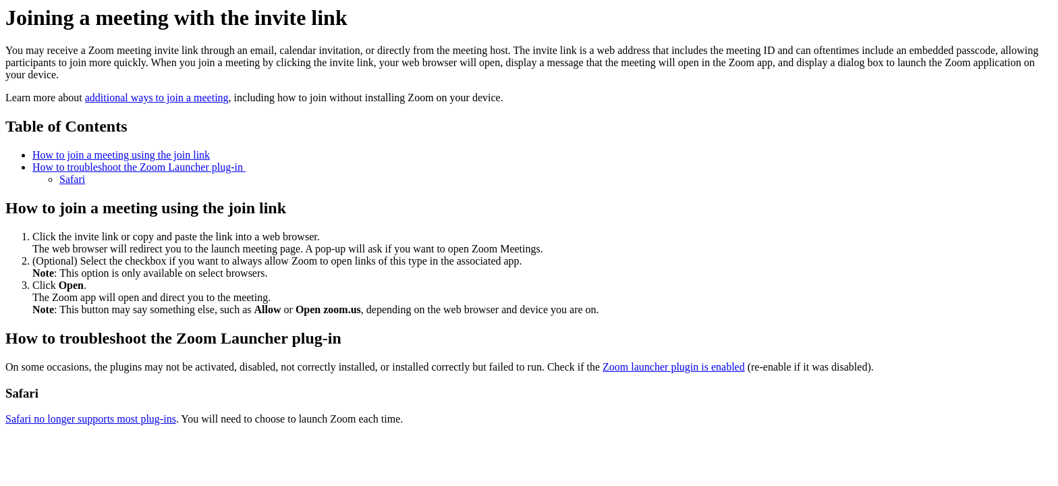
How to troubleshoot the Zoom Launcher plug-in (139, 167)
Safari (72, 179)
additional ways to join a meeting (157, 97)
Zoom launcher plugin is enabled (674, 367)
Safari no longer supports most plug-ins (90, 419)
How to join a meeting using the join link (121, 155)
